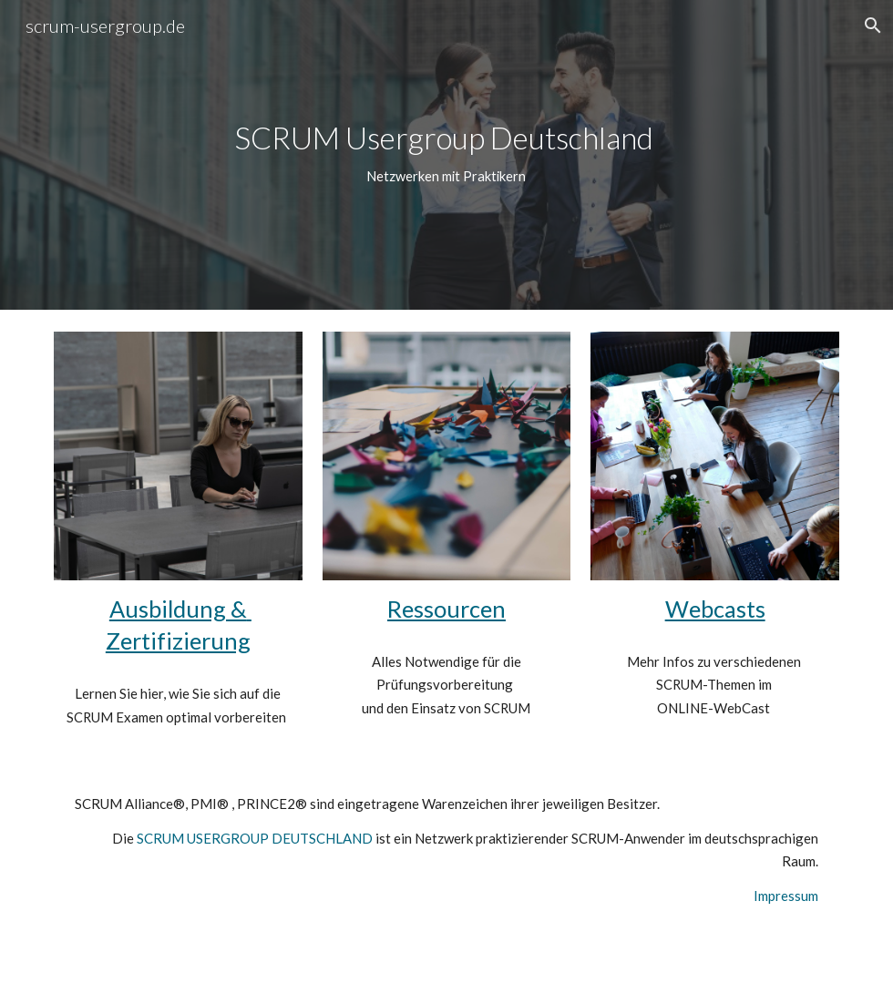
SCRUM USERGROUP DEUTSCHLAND (255, 838)
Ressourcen (446, 608)
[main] (446, 154)
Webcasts (715, 608)
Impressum (786, 895)
